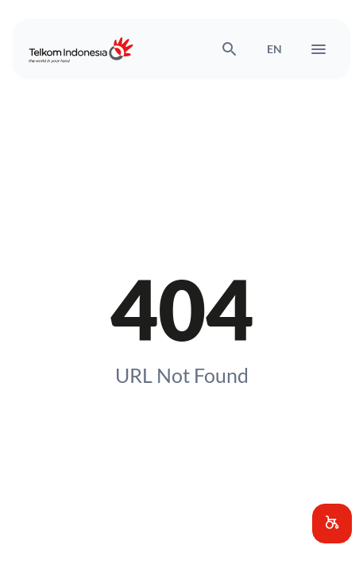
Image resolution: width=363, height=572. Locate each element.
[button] (332, 523)
